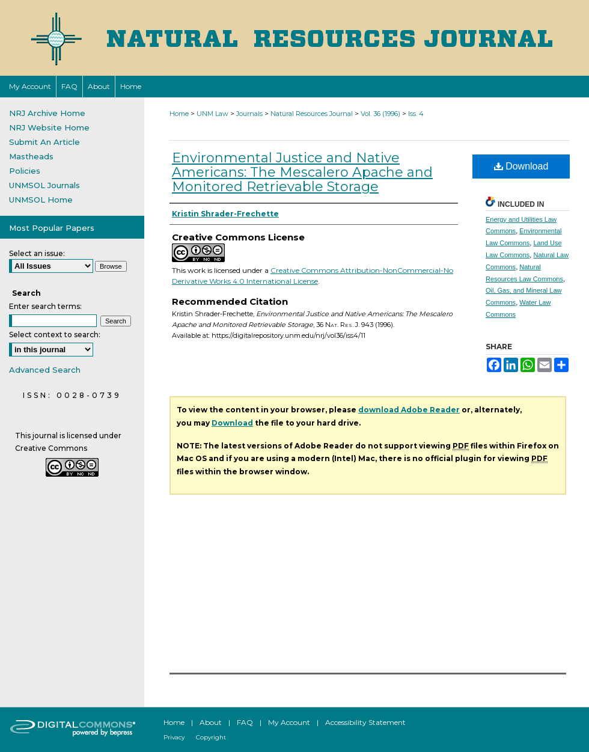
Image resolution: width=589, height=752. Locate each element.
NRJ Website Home (49, 127)
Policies (24, 171)
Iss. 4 (416, 113)
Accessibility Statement (365, 722)
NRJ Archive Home (47, 113)
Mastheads (31, 156)
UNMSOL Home (41, 199)
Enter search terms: (45, 306)
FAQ (245, 722)
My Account (289, 722)
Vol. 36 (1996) (380, 113)
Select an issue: (37, 253)
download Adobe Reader (409, 409)
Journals (249, 113)
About (211, 722)
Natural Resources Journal (311, 113)
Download (521, 166)
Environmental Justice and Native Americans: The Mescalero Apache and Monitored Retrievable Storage (302, 172)
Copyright (211, 737)
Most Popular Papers (51, 228)
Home (179, 113)
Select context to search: (54, 334)
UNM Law (212, 113)
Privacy (174, 737)
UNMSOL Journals (44, 185)
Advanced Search (45, 369)
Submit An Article (44, 142)
